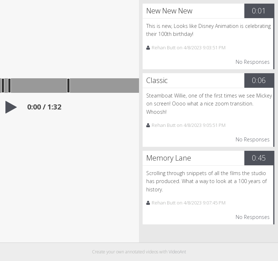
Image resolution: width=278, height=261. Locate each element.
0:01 (259, 11)
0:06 (259, 80)
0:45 (259, 158)
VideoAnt (177, 252)
